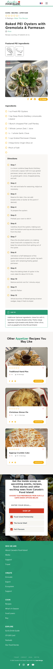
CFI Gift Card (10, 635)
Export (8, 582)
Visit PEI (36, 657)
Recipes (8, 604)
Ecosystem (9, 586)
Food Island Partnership (23, 517)
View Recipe (38, 381)
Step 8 (11, 252)
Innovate (8, 577)
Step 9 (11, 268)
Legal (30, 657)
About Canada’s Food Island (16, 550)
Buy (6, 618)
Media (7, 555)
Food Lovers (10, 613)
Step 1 (11, 165)
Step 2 (11, 183)
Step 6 (11, 223)
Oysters (9, 51)
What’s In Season (12, 608)
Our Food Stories (12, 645)
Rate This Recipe (21, 18)
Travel (7, 564)
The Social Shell (20, 523)
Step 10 (12, 279)
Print (9, 31)
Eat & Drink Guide (12, 631)
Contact (24, 657)
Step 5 (11, 215)
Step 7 (11, 237)
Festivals (8, 640)
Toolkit (16, 657)
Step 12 (12, 295)
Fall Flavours (19, 529)
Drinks (19, 51)
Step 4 (11, 207)
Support (8, 559)
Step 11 (12, 287)
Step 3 (11, 194)
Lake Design (39, 660)
